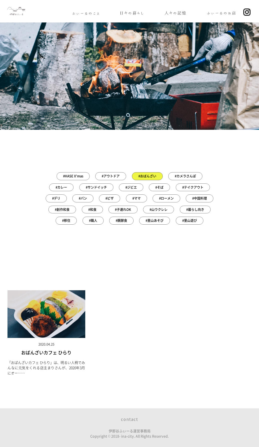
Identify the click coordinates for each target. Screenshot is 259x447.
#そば (159, 187)
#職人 (93, 220)
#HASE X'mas (73, 176)
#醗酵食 (121, 220)
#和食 (92, 209)
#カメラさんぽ (185, 176)
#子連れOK (123, 209)
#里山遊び (189, 220)
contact (129, 419)
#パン (83, 198)
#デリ (56, 198)
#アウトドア (111, 176)
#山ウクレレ (159, 209)
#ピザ (109, 198)
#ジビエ (131, 187)
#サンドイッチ (96, 187)
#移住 (66, 220)
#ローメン (166, 198)
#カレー (61, 187)
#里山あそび (155, 220)
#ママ (136, 198)
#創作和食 (62, 209)
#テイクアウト (192, 187)
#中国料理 (199, 198)
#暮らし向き (195, 209)
